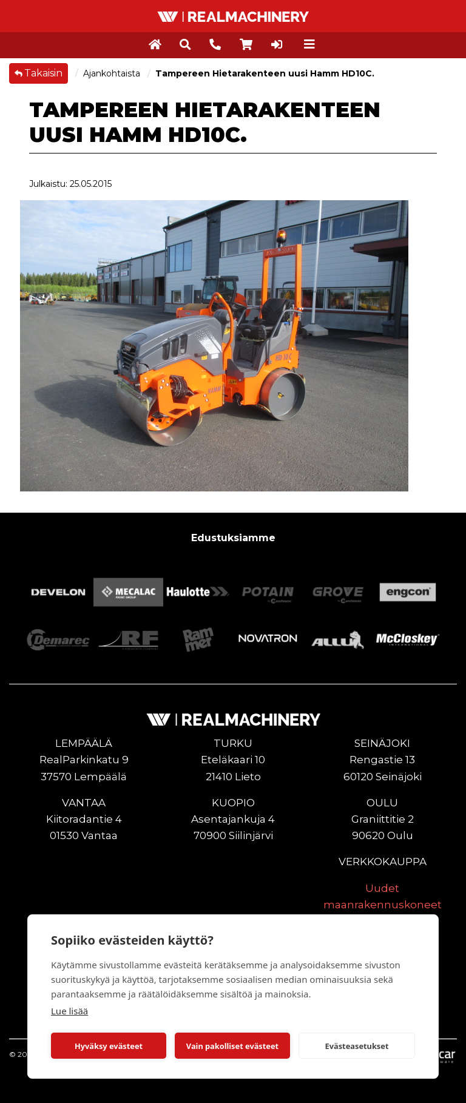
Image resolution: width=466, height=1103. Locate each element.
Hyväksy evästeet (109, 1046)
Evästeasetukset (357, 1046)
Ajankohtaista (113, 73)
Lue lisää (69, 1011)
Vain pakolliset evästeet (232, 1046)
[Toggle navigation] (309, 44)
